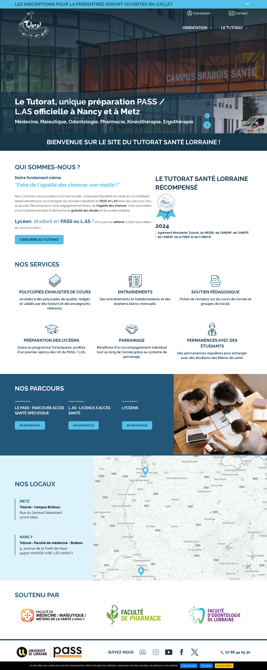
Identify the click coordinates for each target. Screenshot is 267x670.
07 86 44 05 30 (237, 652)
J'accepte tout (189, 665)
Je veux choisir (224, 665)
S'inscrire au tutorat (39, 240)
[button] (207, 115)
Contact (241, 13)
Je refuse (206, 665)
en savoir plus (30, 425)
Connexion (201, 13)
